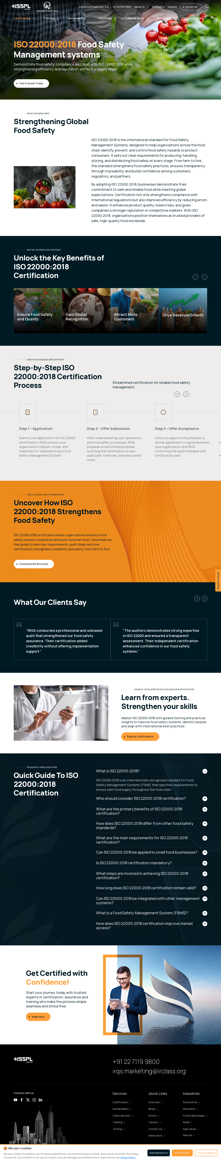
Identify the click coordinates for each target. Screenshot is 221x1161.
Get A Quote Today (31, 83)
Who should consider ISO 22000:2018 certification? (141, 798)
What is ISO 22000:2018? (117, 771)
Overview (155, 1102)
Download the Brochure (34, 564)
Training (119, 1122)
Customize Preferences (206, 1153)
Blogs (153, 1109)
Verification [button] (158, 6)
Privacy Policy (127, 1157)
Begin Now (38, 1017)
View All (188, 1135)
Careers (154, 1122)
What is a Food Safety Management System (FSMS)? (142, 912)
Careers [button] (172, 6)
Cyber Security (123, 1115)
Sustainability (122, 1109)
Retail (187, 1122)
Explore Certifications (140, 736)
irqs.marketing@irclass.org (93, 6)
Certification (121, 1102)
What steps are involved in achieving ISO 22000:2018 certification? (142, 875)
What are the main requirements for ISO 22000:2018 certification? (142, 840)
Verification (156, 1135)
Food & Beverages (195, 1115)
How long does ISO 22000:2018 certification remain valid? (146, 887)
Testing (118, 1129)
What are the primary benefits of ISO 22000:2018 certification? (139, 811)
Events (153, 1115)
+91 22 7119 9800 (122, 6)
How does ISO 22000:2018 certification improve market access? (144, 925)
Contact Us (191, 6)
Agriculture (191, 1129)
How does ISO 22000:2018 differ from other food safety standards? (144, 825)
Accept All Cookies (182, 1153)
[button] (141, 6)
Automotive (191, 1102)
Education (190, 1109)
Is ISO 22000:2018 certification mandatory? (134, 862)
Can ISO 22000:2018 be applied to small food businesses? (146, 852)
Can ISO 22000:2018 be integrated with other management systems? (148, 900)
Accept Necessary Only (159, 1153)
